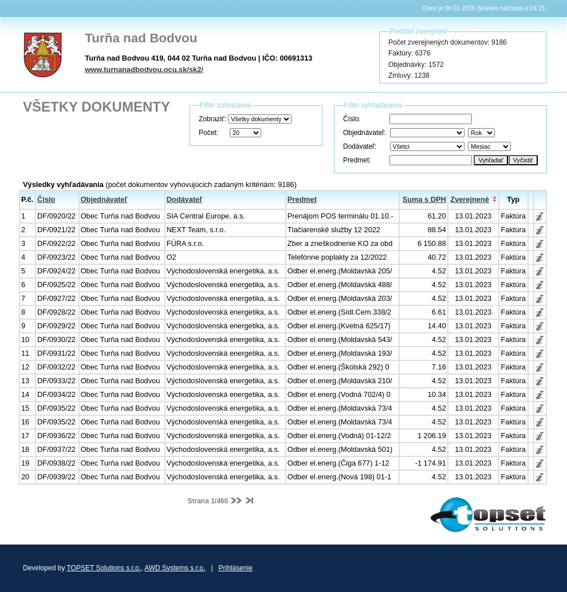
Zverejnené (469, 199)
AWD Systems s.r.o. (174, 568)
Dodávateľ (185, 199)
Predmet (302, 199)
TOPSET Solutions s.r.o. (104, 568)
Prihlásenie (236, 568)
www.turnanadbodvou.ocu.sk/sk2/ (144, 69)
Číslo (46, 199)
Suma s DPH (424, 199)
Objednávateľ (104, 199)
